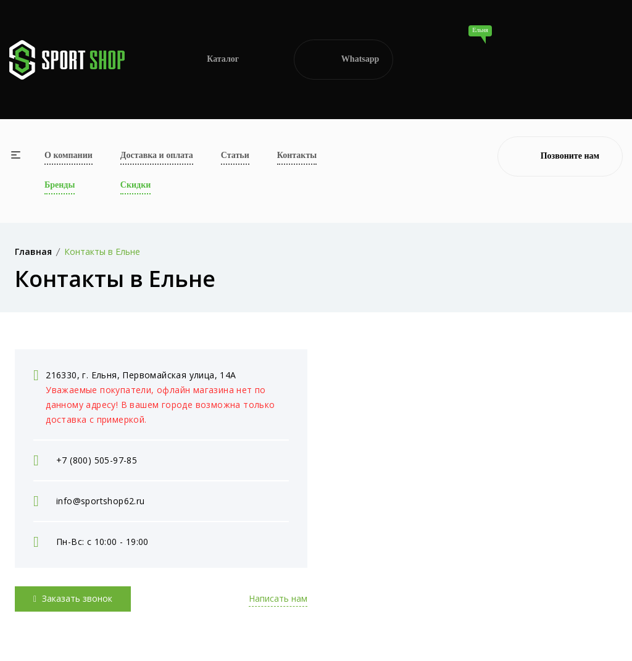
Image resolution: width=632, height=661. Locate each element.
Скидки (135, 184)
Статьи (235, 155)
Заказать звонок (72, 598)
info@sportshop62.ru (100, 501)
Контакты (297, 155)
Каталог (209, 59)
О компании (68, 155)
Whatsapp (343, 60)
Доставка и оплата (156, 155)
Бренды (59, 184)
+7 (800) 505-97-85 (96, 460)
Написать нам (278, 598)
